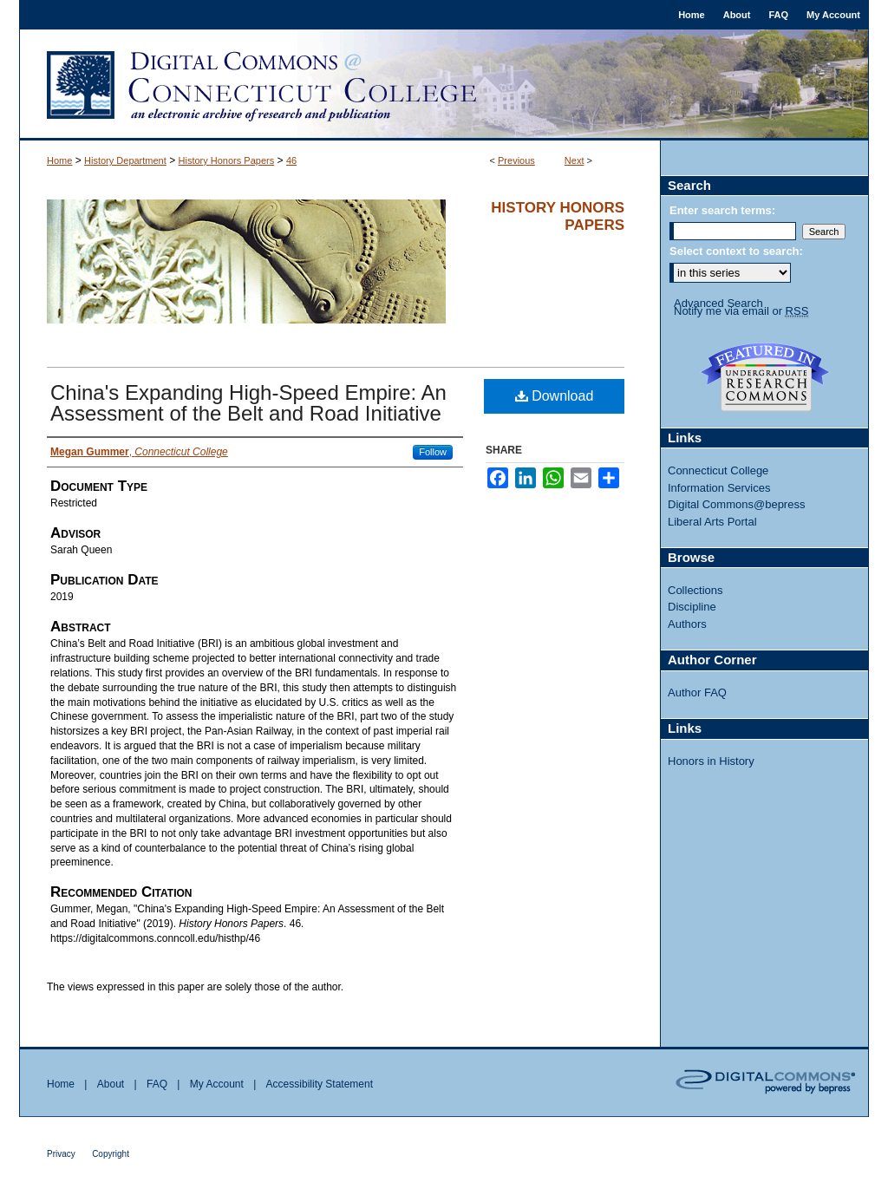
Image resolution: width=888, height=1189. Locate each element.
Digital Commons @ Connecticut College (444, 84)
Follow (433, 452)
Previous (516, 160)
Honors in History (711, 761)
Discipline (692, 606)
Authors (687, 623)
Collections (695, 590)
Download (554, 396)
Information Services (719, 487)
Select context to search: (736, 251)
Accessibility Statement (319, 1084)
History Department (125, 160)
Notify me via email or (741, 311)
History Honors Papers (227, 160)
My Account (217, 1084)
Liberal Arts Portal (712, 521)
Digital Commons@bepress (736, 504)
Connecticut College (718, 470)
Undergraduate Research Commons (765, 377)
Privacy (61, 1154)
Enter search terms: (722, 210)
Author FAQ (697, 692)
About (110, 1084)
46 (291, 160)
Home (59, 160)
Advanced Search (718, 303)
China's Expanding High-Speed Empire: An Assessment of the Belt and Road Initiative (248, 403)
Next (574, 160)
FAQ (157, 1084)
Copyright (110, 1154)
